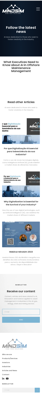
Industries (6, 366)
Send (21, 320)
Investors (6, 362)
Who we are (7, 354)
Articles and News (9, 370)
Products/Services (9, 358)
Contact (5, 374)
